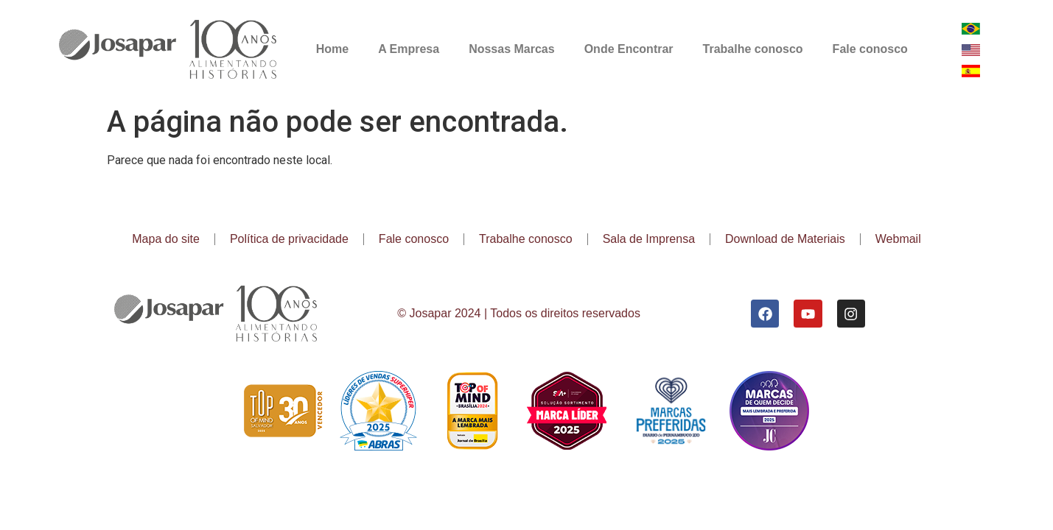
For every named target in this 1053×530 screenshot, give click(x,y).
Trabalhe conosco (753, 49)
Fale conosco (870, 49)
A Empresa (408, 49)
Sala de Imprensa (649, 239)
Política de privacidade (289, 239)
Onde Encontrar (629, 49)
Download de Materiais (785, 239)
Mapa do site (166, 239)
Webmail (898, 239)
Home (332, 49)
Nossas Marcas (512, 49)
